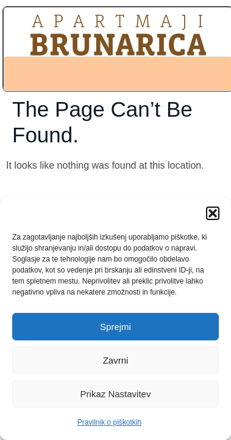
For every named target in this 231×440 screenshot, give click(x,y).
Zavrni (116, 360)
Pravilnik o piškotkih (109, 422)
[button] (213, 213)
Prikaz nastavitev (115, 394)
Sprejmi (115, 326)
